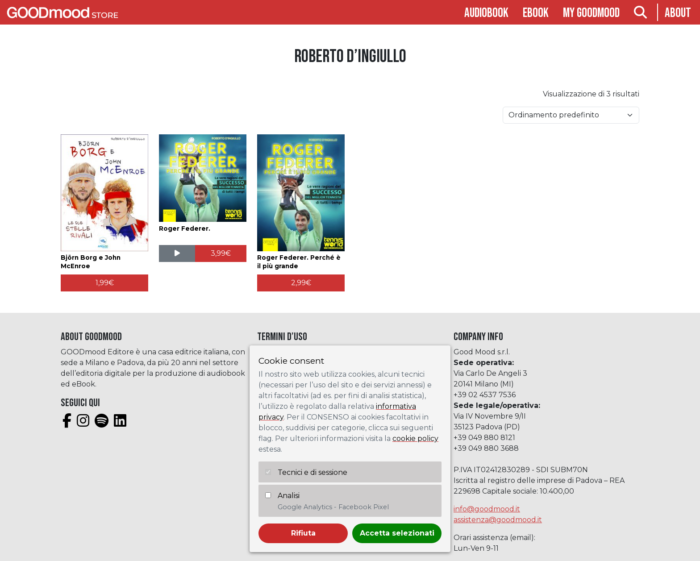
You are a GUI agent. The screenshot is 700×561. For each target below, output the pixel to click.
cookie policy (415, 438)
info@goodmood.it (487, 509)
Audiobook (486, 13)
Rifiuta (303, 533)
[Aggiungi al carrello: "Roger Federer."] (220, 253)
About (678, 13)
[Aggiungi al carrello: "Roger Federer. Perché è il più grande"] (301, 282)
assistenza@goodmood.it (498, 519)
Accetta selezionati (397, 533)
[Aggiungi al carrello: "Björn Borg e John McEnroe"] (104, 282)
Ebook (536, 13)
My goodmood (591, 13)
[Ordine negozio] (571, 115)
